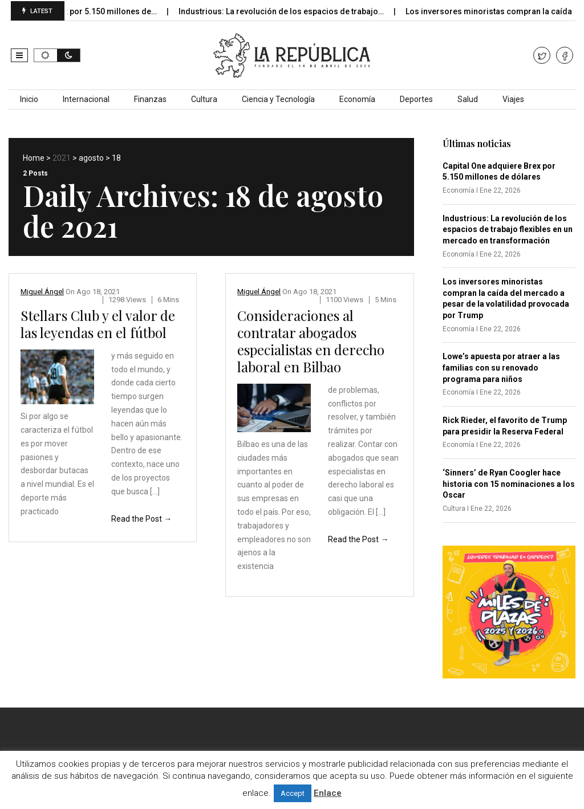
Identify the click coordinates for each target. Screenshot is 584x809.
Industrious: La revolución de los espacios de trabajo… (292, 11)
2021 (61, 157)
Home (33, 157)
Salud (467, 99)
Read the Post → (141, 518)
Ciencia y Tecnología (278, 99)
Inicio (29, 99)
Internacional (86, 99)
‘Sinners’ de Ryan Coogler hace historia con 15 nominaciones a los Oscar (509, 483)
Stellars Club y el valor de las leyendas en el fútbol (98, 324)
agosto (91, 157)
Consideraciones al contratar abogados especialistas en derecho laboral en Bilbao (310, 341)
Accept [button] (293, 793)
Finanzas (150, 99)
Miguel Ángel (42, 291)
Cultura (204, 99)
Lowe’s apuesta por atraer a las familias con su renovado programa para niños (501, 367)
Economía (357, 99)
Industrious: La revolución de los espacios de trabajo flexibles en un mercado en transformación (508, 229)
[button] (19, 55)
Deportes (416, 99)
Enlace (328, 793)
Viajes (513, 99)
